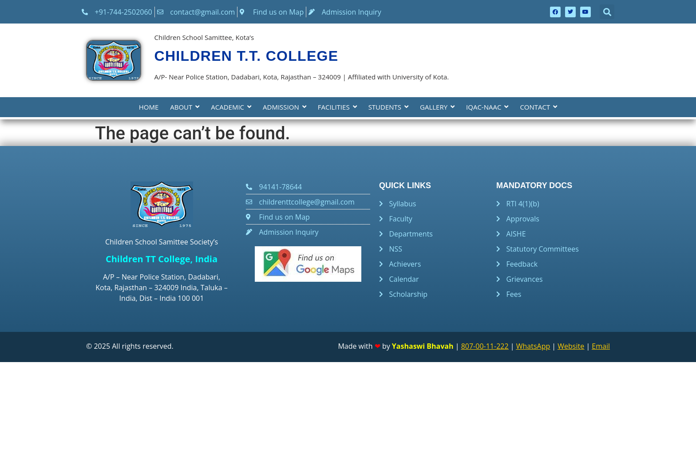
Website (571, 346)
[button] (607, 11)
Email (601, 346)
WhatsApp (533, 346)
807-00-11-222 (485, 346)
